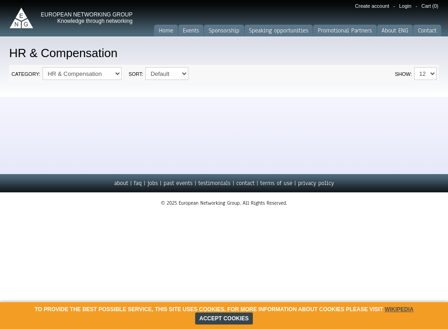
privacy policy (316, 183)
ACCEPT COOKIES (224, 318)
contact (245, 183)
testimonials (214, 183)
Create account (372, 6)
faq (138, 183)
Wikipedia (398, 309)
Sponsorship (223, 31)
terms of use (276, 183)
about (121, 183)
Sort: (135, 74)
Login (405, 6)
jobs (152, 183)
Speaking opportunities (279, 31)
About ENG (395, 31)
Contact (427, 31)
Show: (403, 74)
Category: (25, 74)
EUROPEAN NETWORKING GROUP (87, 17)
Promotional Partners (345, 31)
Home (166, 31)
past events (178, 183)
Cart (429, 6)
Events (191, 31)
